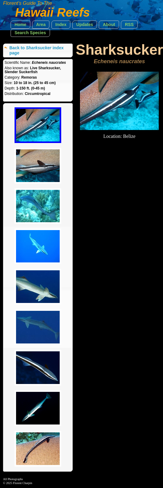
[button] (20, 25)
